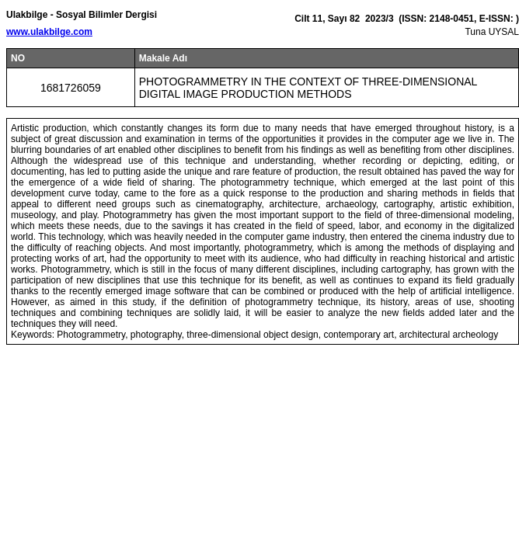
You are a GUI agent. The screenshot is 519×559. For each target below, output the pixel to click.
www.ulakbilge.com (49, 31)
